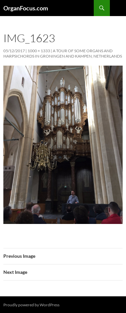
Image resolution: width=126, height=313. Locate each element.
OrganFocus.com (25, 8)
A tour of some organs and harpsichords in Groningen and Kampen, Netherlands (62, 53)
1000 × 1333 (39, 50)
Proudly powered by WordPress (31, 304)
